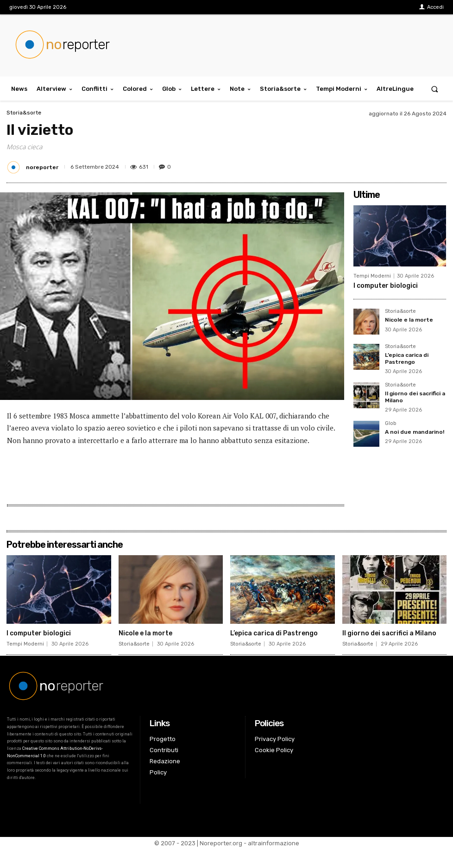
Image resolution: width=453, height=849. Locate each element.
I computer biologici (385, 286)
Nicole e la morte (409, 320)
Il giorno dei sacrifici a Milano (389, 633)
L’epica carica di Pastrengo (406, 358)
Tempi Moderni (372, 276)
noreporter (42, 167)
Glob (390, 423)
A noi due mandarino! (414, 432)
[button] (435, 89)
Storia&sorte (23, 112)
